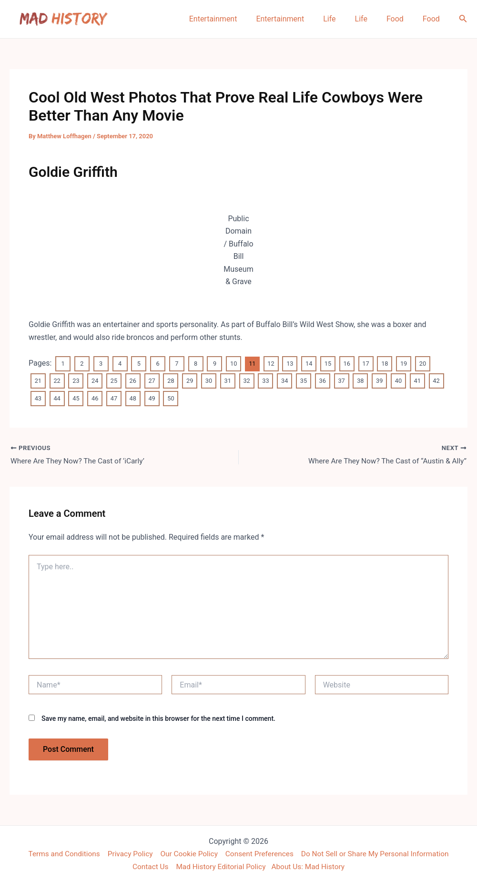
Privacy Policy (126, 853)
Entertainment (234, 18)
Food (400, 18)
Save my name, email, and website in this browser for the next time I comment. (158, 718)
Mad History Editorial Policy (219, 866)
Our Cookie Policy (187, 853)
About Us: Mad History (311, 866)
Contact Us (147, 866)
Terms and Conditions (58, 853)
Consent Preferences (259, 853)
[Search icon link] (463, 19)
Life (342, 18)
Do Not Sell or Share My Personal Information (380, 853)
